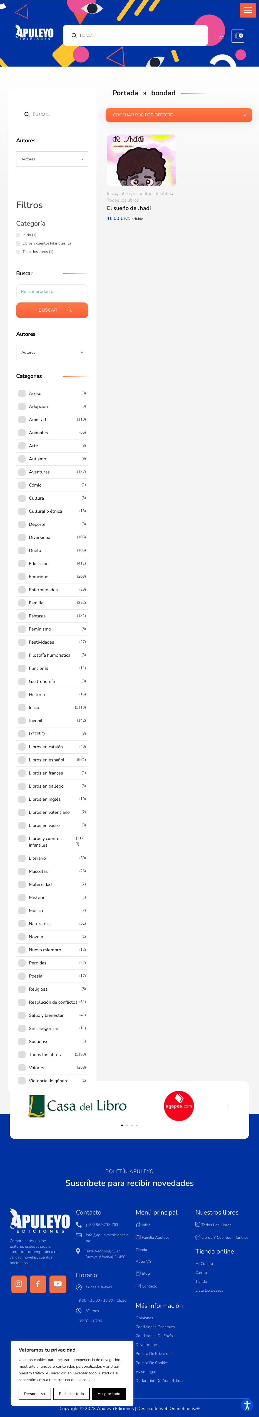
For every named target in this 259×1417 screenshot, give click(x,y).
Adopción (38, 407)
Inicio (112, 193)
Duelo (35, 551)
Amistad (37, 420)
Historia (37, 695)
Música (36, 911)
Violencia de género (49, 1081)
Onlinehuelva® (185, 1409)
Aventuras (39, 472)
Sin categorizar (43, 1028)
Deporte (37, 524)
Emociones (40, 577)
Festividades (41, 642)
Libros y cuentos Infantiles (145, 193)
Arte (33, 446)
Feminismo (40, 629)
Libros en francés (46, 773)
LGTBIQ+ (38, 734)
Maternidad (40, 884)
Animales (38, 433)
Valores (36, 1068)
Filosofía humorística (49, 655)
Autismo (37, 459)
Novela (36, 937)
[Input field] (52, 159)
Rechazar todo (71, 1393)
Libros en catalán (46, 747)
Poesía (35, 976)
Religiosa (38, 989)
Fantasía (37, 616)
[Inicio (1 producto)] (18, 235)
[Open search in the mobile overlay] (135, 35)
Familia (36, 603)
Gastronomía (42, 681)
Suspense (39, 1042)
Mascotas (38, 871)
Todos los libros (123, 200)
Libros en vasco (44, 825)
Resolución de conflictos (53, 1002)
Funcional (38, 668)
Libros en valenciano (49, 812)
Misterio (37, 898)
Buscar (48, 310)
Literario (37, 858)
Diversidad (39, 537)
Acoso (35, 393)
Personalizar (35, 1393)
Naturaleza (40, 924)
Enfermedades (43, 590)
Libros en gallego (46, 786)
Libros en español (46, 760)
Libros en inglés (45, 799)
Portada (125, 93)
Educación (39, 564)
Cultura (36, 498)
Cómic (35, 485)
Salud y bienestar (46, 1015)
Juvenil (36, 721)
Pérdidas (37, 963)
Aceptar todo (109, 1393)
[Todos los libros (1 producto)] (18, 252)
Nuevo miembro (45, 950)
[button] (248, 10)
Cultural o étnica (45, 511)
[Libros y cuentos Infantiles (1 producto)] (18, 243)
